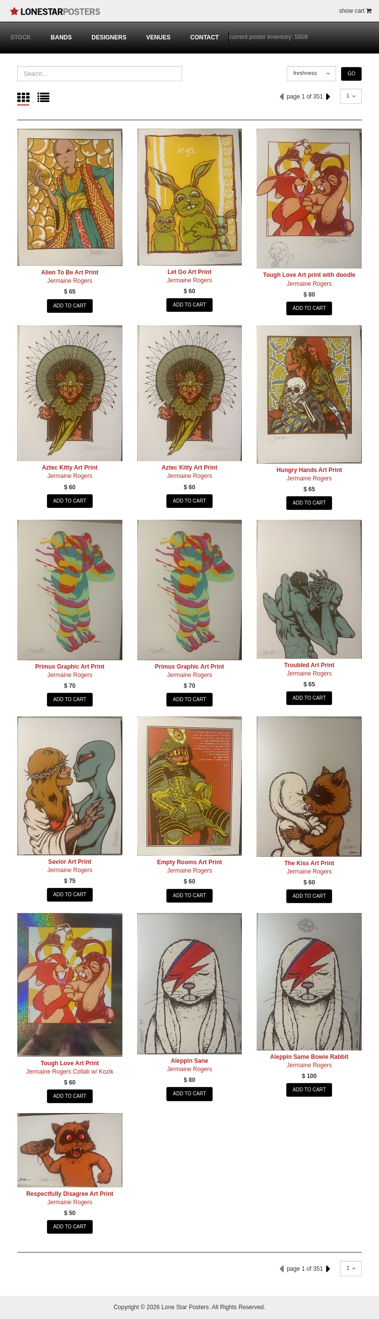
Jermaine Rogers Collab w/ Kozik (70, 1071)
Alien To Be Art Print (69, 272)
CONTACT (204, 37)
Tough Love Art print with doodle (309, 274)
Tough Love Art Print (69, 1063)
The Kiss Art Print (309, 863)
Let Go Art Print (190, 272)
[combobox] (311, 73)
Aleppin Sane (189, 1060)
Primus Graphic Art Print (69, 666)
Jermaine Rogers (69, 280)
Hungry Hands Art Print (309, 470)
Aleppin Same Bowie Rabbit (309, 1056)
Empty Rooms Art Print (189, 862)
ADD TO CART (69, 305)
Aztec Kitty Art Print (70, 467)
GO (351, 73)
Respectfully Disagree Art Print (69, 1193)
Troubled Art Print (309, 665)
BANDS (61, 37)
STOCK (20, 37)
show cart (355, 10)
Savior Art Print (70, 861)
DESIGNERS (108, 37)
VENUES (158, 37)
